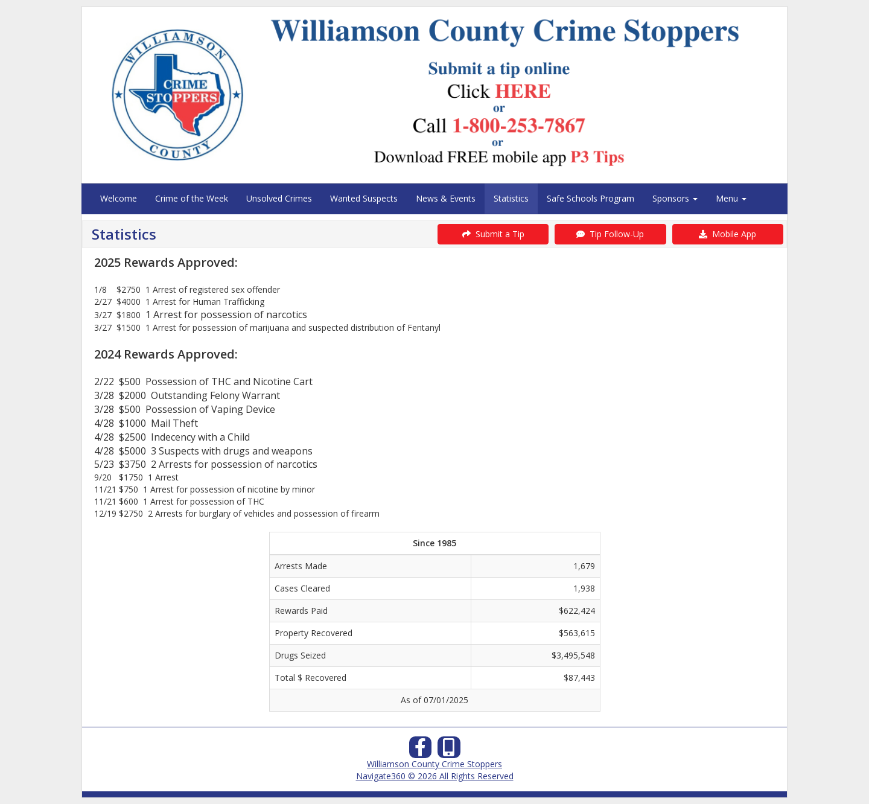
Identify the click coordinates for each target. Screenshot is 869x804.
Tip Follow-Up (610, 234)
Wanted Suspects (364, 198)
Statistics (511, 198)
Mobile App (727, 234)
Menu (731, 198)
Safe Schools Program (590, 198)
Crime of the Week (191, 198)
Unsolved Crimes (279, 198)
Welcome (118, 198)
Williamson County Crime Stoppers (434, 764)
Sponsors (675, 198)
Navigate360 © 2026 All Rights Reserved (435, 776)
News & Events (446, 198)
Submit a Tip (493, 234)
